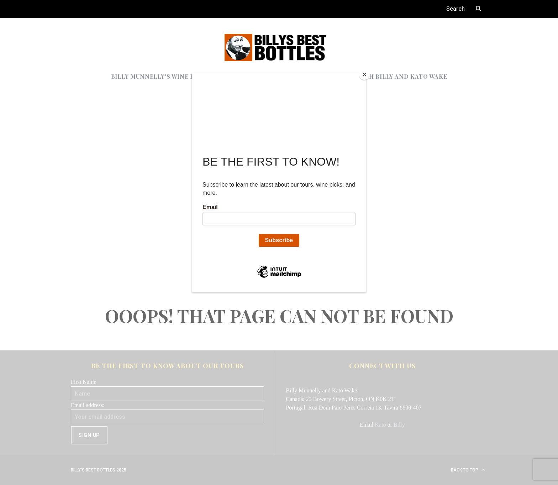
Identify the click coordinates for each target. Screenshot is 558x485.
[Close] (364, 74)
